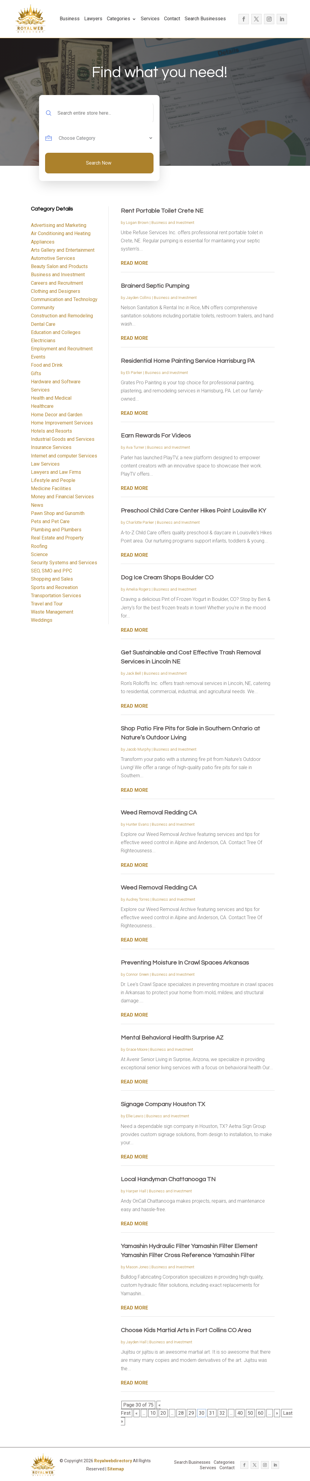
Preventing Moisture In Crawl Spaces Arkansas (185, 963)
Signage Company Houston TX (163, 1104)
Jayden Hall (136, 1342)
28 (181, 1413)
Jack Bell (133, 673)
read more (134, 263)
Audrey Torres (138, 899)
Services (150, 18)
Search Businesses (205, 18)
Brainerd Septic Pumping (155, 286)
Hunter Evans (137, 824)
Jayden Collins (138, 297)
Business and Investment (172, 222)
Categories (118, 18)
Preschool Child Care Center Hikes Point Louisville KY (193, 511)
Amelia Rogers (138, 589)
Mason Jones (137, 1267)
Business (70, 18)
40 (240, 1413)
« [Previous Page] (136, 1413)
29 (191, 1413)
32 (222, 1413)
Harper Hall (136, 1191)
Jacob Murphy (138, 749)
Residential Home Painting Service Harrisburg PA (188, 361)
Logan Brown (137, 222)
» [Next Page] (277, 1413)
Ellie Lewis (134, 1116)
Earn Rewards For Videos (156, 436)
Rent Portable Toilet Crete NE (162, 211)
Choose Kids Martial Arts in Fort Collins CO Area (186, 1330)
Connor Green (137, 974)
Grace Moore (136, 1049)
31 (212, 1413)
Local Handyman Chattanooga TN (168, 1179)
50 (250, 1413)
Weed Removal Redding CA (159, 813)
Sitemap (115, 1468)
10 (153, 1413)
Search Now (98, 163)
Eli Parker (134, 372)
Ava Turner (135, 447)
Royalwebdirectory (113, 1460)
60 (260, 1413)
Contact (172, 18)
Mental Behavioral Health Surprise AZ (172, 1038)
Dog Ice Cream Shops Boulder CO (167, 578)
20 (163, 1413)
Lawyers (93, 18)
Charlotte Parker (140, 522)
